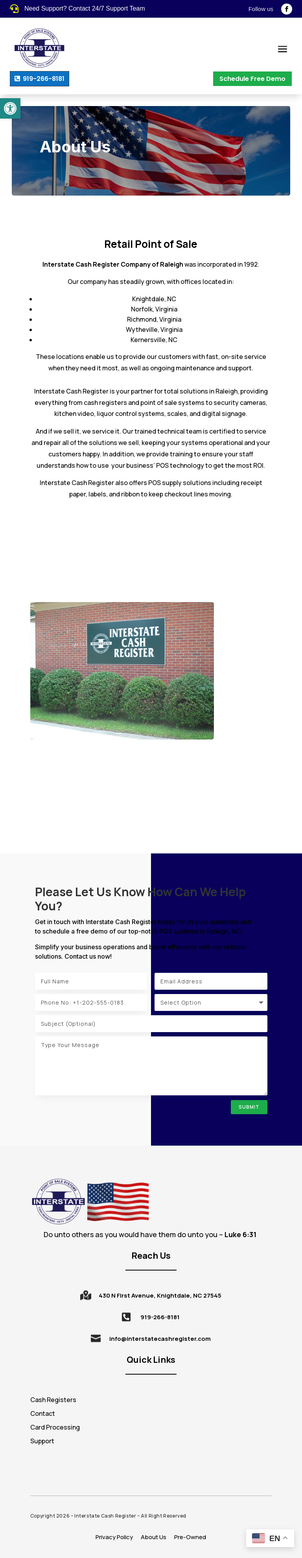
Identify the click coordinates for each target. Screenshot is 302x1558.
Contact (42, 1413)
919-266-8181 (43, 78)
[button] (10, 108)
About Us (153, 1537)
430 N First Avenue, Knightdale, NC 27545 (160, 1295)
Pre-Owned (190, 1537)
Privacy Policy (114, 1537)
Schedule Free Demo (252, 78)
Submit (249, 1107)
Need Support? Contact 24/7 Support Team (84, 8)
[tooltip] (236, 1234)
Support (42, 1441)
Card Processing (55, 1427)
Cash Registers (53, 1399)
